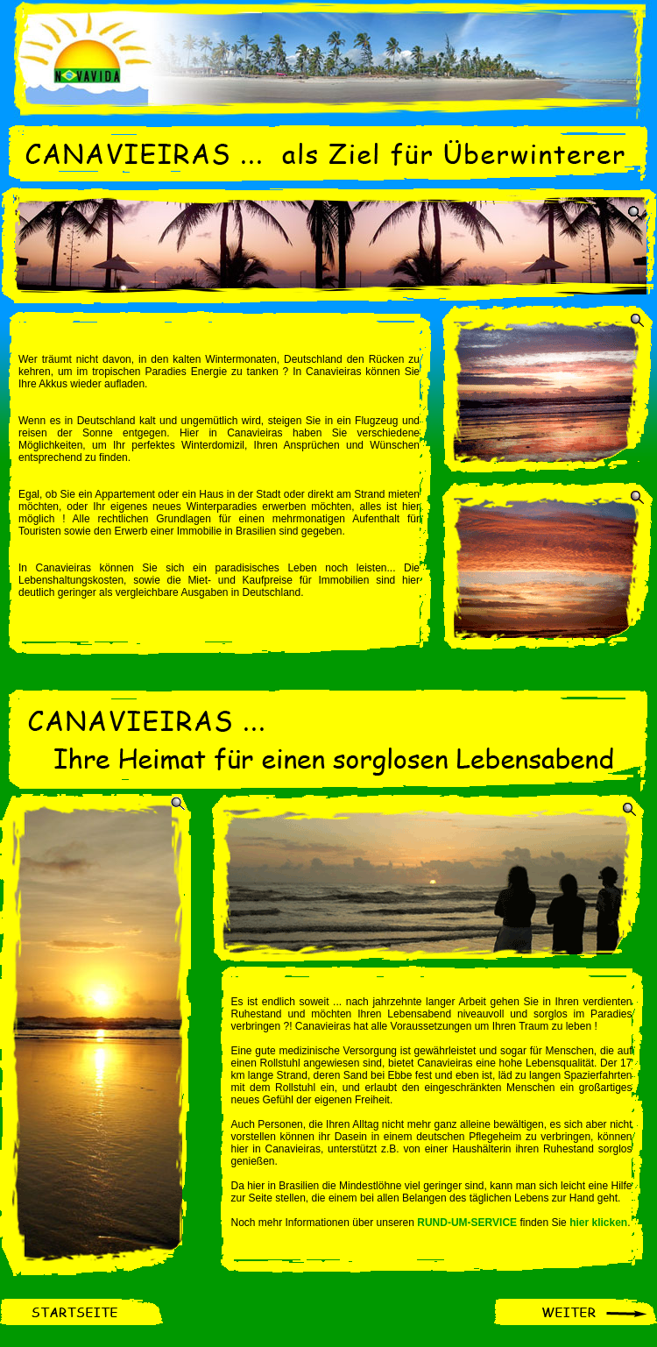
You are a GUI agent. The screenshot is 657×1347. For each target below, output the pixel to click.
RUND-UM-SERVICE (467, 1222)
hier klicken (598, 1222)
